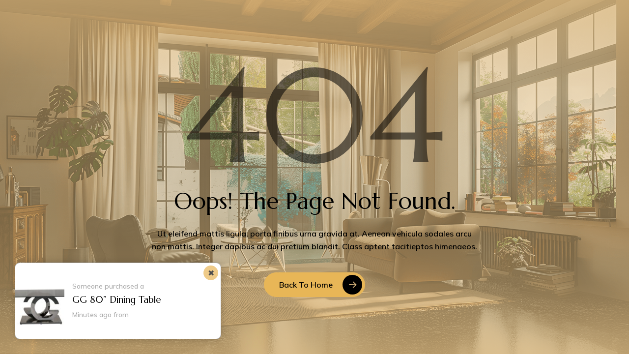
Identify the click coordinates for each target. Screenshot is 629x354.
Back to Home (306, 285)
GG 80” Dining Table (116, 299)
